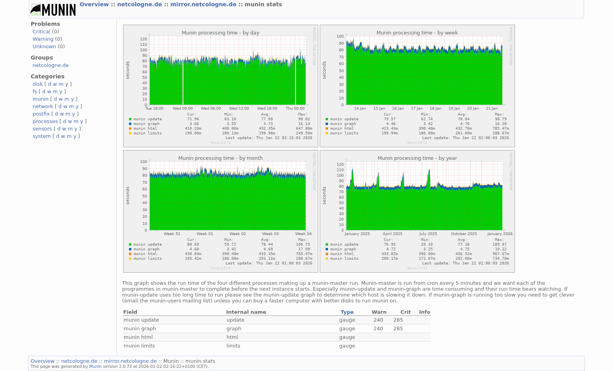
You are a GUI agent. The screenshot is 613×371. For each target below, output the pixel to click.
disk (37, 84)
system (41, 136)
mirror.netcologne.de (204, 4)
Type (347, 312)
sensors (42, 129)
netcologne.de (140, 4)
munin (40, 99)
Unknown (44, 46)
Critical (41, 31)
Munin (95, 366)
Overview (95, 4)
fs (34, 91)
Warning (42, 39)
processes (45, 121)
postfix (41, 114)
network (42, 106)
